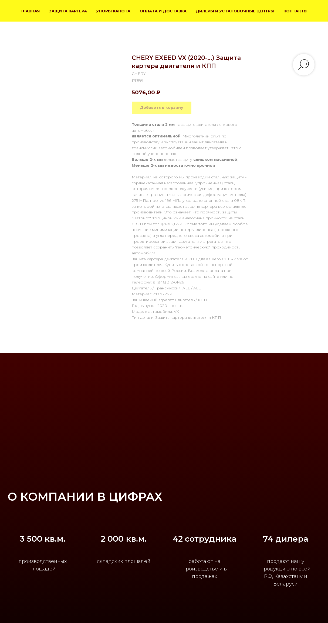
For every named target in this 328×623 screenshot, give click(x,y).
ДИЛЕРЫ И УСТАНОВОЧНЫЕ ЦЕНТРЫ (235, 11)
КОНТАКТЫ (295, 11)
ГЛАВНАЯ (30, 11)
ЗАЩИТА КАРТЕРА (68, 11)
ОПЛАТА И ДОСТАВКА (163, 11)
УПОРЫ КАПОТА (113, 11)
